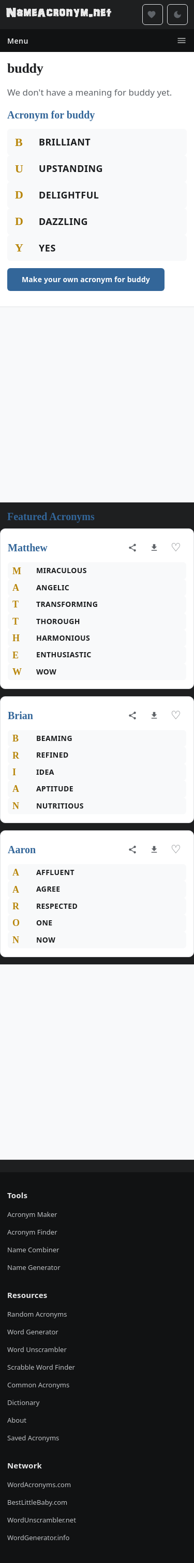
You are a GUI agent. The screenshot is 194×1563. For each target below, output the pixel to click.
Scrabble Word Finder (41, 1367)
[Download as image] (154, 547)
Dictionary (23, 1402)
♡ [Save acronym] (176, 547)
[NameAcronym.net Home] (58, 14)
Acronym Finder (32, 1232)
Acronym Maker (32, 1214)
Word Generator (32, 1331)
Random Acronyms (37, 1314)
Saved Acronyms (33, 1437)
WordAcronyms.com (39, 1484)
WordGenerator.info (38, 1537)
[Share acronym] (132, 547)
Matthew (28, 547)
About (16, 1420)
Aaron (22, 849)
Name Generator (34, 1267)
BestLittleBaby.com (37, 1502)
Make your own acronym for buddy (86, 279)
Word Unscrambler (37, 1349)
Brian (20, 715)
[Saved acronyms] (152, 14)
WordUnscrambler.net (41, 1520)
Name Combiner (33, 1249)
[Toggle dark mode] (177, 14)
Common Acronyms (38, 1384)
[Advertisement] (97, 404)
